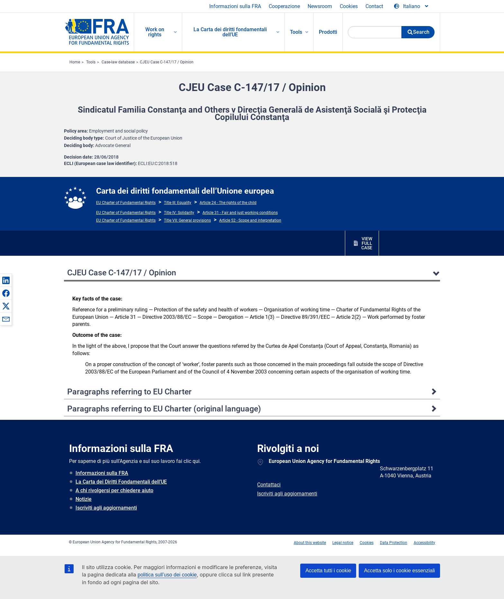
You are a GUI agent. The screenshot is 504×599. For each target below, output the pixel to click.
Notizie (84, 499)
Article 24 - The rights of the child (228, 202)
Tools (90, 62)
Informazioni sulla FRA (235, 6)
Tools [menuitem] (296, 32)
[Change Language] (412, 6)
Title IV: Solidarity (179, 212)
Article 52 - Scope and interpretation (250, 220)
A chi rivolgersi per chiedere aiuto (114, 490)
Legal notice (342, 542)
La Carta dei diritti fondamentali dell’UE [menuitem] (230, 32)
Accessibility (424, 542)
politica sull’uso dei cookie (167, 574)
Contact (374, 6)
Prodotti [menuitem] (328, 32)
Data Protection (393, 542)
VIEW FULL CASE (366, 243)
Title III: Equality (177, 202)
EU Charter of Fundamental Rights (126, 202)
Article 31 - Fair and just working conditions (240, 212)
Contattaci (269, 485)
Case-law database (118, 62)
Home (74, 62)
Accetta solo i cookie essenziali (399, 570)
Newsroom (320, 6)
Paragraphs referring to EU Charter (129, 391)
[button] (6, 280)
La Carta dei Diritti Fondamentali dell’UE (121, 482)
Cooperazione (284, 6)
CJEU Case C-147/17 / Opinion (167, 62)
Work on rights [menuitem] (154, 32)
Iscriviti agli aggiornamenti (106, 508)
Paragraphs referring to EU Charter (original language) (164, 408)
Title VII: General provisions (187, 220)
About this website (310, 542)
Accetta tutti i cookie (328, 570)
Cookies (349, 6)
